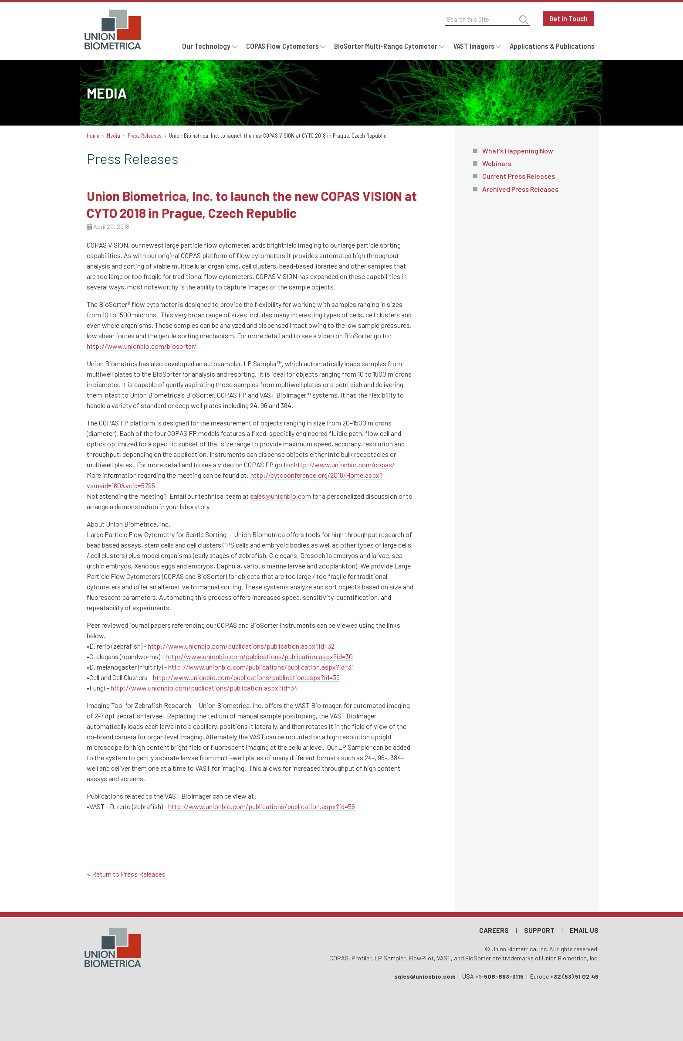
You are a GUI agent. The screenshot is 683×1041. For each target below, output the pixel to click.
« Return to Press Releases (126, 874)
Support (539, 930)
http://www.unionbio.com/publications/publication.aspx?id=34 (204, 688)
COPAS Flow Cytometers (282, 45)
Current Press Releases (518, 176)
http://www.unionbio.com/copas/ (344, 464)
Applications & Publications (552, 45)
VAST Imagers (473, 45)
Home (93, 135)
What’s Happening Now (517, 150)
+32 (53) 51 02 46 (574, 976)
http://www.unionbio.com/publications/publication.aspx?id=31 (261, 667)
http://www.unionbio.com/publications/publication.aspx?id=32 (241, 646)
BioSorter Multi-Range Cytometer (385, 45)
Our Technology (206, 45)
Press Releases (145, 135)
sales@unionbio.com (280, 496)
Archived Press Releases (520, 189)
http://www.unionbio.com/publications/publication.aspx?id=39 (246, 677)
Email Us (584, 930)
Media (113, 135)
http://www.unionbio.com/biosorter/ (141, 346)
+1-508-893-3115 (499, 976)
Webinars (496, 163)
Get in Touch (568, 18)
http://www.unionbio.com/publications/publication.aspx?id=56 (261, 806)
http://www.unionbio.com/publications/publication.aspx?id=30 (259, 656)
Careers (494, 930)
